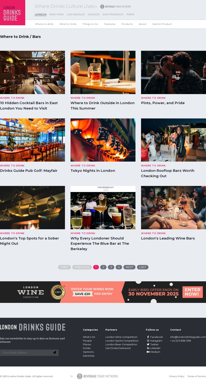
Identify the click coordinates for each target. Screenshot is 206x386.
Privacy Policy (176, 376)
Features (109, 24)
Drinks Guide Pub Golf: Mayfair (29, 170)
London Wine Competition (121, 337)
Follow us (152, 329)
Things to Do (90, 24)
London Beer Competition (121, 344)
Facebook (154, 337)
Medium (153, 351)
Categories (90, 329)
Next (129, 267)
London (40, 14)
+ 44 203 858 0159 (180, 340)
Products (127, 24)
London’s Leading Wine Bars (168, 238)
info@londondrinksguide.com (188, 337)
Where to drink (44, 24)
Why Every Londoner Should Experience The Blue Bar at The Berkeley (100, 243)
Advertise (88, 355)
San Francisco (113, 14)
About (142, 24)
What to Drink (67, 24)
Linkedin (153, 348)
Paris (130, 14)
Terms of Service (196, 376)
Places (87, 344)
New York (56, 14)
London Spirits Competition (121, 340)
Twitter (152, 344)
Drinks (86, 348)
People (87, 340)
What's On (89, 337)
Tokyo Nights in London (93, 170)
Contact (175, 329)
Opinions (88, 351)
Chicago (94, 14)
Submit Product (162, 24)
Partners (111, 329)
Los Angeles (76, 14)
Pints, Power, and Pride (163, 103)
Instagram (154, 340)
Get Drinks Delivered (118, 348)
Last (142, 267)
